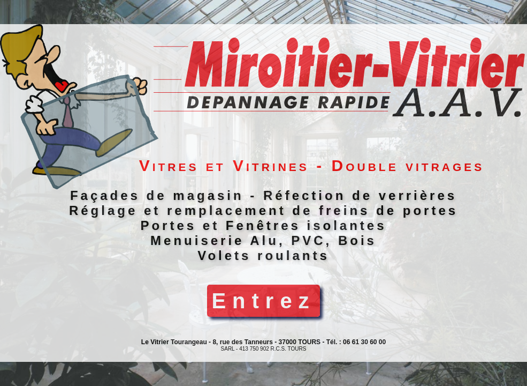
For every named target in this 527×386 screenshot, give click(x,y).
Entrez (263, 301)
